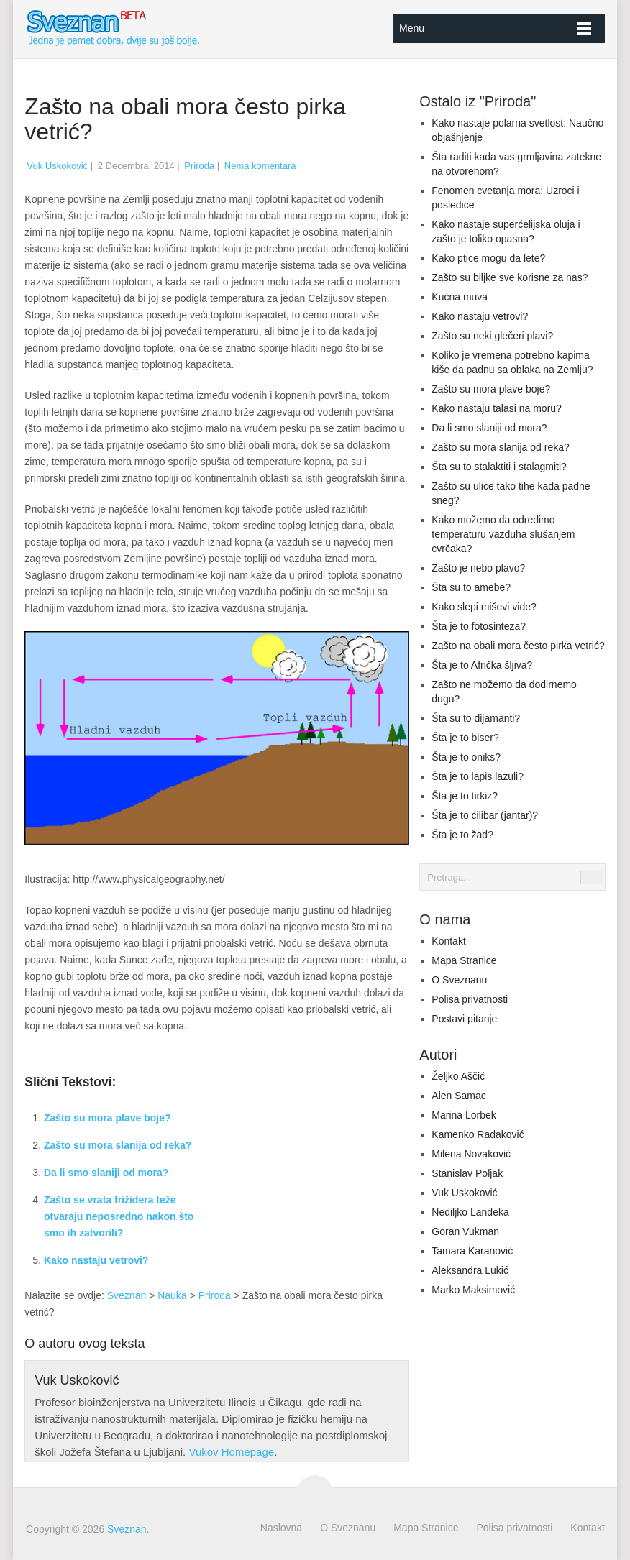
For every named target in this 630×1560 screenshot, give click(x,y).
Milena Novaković (471, 1154)
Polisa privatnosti (470, 999)
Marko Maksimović (473, 1289)
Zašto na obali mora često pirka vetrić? (518, 645)
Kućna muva (460, 297)
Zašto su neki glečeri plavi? (492, 335)
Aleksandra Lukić (470, 1270)
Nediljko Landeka (470, 1212)
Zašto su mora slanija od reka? (117, 1145)
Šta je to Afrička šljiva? (482, 665)
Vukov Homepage (231, 1452)
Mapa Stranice (464, 960)
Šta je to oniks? (466, 757)
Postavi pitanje (464, 1018)
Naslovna (281, 1527)
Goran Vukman (465, 1231)
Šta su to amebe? (471, 587)
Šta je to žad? (462, 834)
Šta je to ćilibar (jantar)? (485, 815)
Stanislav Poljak (467, 1173)
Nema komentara (260, 165)
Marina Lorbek (464, 1115)
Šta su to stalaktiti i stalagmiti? (499, 466)
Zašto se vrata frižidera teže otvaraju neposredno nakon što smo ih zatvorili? (118, 1216)
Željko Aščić (458, 1076)
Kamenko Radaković (478, 1134)
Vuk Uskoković (57, 165)
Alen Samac (458, 1095)
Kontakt (448, 941)
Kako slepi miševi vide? (484, 606)
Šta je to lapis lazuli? (478, 776)
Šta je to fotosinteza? (479, 626)
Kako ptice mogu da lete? (488, 258)
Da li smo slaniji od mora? (106, 1172)
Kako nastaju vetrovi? (96, 1260)
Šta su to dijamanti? (476, 718)
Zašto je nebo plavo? (478, 568)
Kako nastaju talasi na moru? (497, 408)
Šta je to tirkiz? (465, 796)
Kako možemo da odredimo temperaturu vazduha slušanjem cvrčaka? (503, 534)
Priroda (199, 165)
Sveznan (126, 1295)
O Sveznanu (459, 980)
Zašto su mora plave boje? (107, 1118)
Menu (411, 28)
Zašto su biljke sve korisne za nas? (510, 277)
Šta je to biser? (465, 737)
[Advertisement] (320, 1178)
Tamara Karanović (472, 1251)
